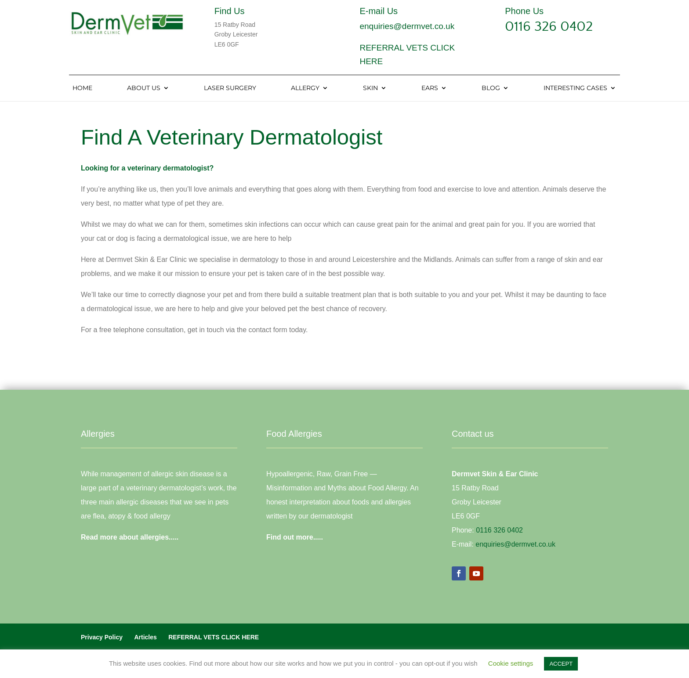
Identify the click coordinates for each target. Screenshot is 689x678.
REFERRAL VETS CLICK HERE (213, 637)
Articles (145, 637)
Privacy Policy (102, 637)
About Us (143, 88)
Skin (370, 88)
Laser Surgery (230, 88)
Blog (491, 88)
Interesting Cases (575, 88)
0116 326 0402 (549, 26)
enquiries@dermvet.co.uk (406, 26)
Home (82, 88)
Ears (429, 88)
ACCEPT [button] (561, 663)
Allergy (305, 88)
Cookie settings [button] (510, 663)
